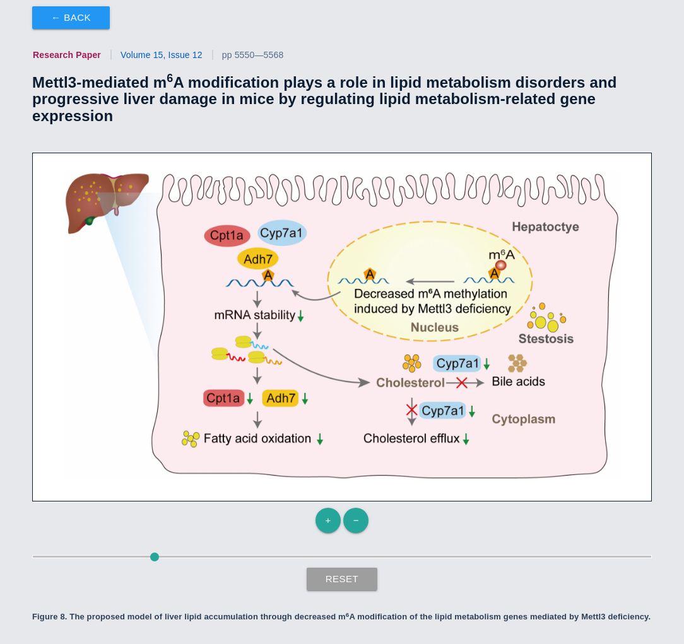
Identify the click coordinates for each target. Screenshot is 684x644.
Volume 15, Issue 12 (162, 55)
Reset (342, 578)
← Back (71, 17)
